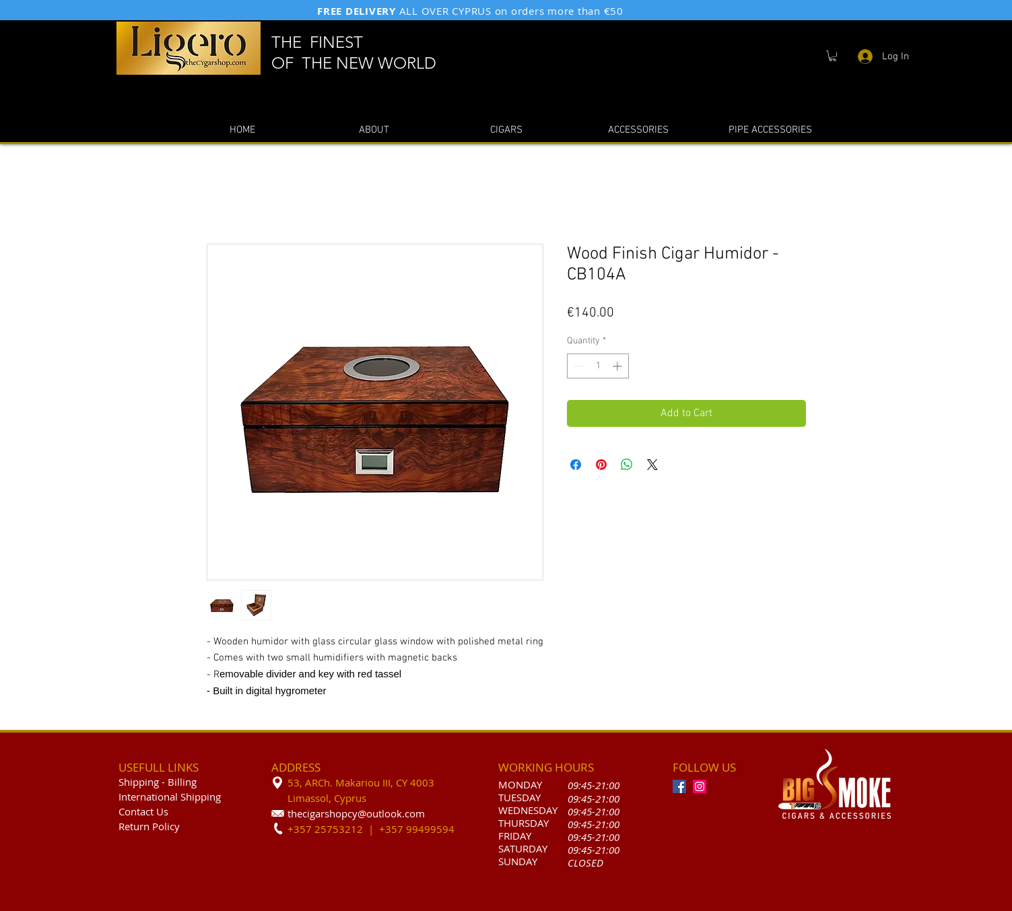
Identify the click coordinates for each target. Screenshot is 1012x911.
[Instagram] (699, 786)
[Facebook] (679, 786)
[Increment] (618, 366)
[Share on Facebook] (576, 465)
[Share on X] (652, 465)
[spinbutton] (598, 366)
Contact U (141, 811)
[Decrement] (577, 366)
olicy (169, 826)
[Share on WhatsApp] (627, 465)
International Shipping (170, 796)
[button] (832, 55)
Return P (138, 826)
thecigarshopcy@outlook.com (356, 813)
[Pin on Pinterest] (601, 465)
